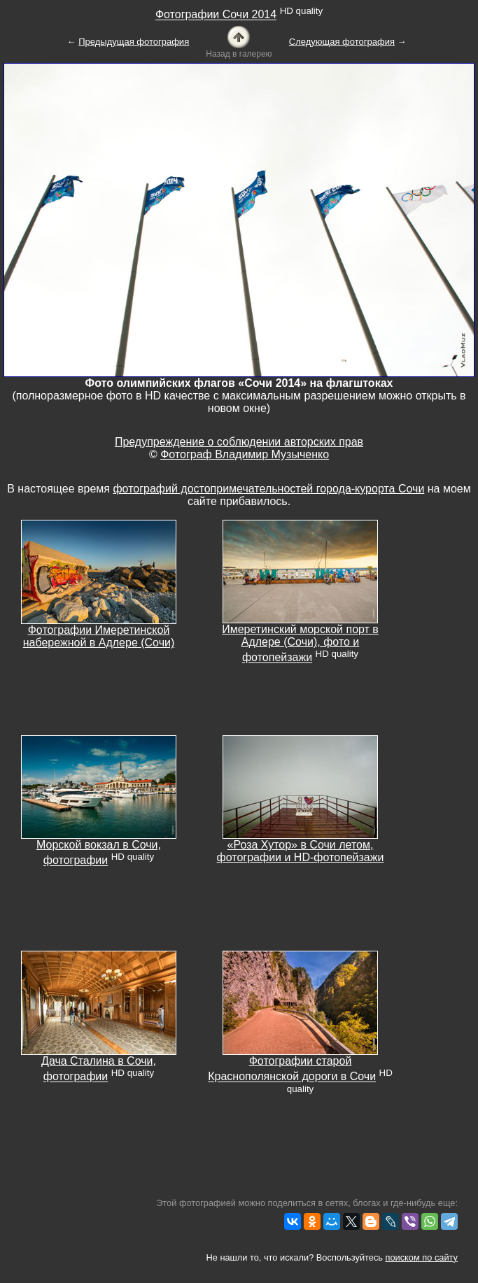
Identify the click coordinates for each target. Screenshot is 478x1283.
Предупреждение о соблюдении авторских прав (239, 442)
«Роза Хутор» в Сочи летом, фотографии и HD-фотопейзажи (300, 851)
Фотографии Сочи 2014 (215, 15)
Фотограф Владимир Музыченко (244, 454)
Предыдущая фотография (133, 41)
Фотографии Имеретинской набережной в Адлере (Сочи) (99, 636)
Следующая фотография (342, 41)
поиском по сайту (422, 1257)
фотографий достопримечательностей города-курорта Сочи (268, 489)
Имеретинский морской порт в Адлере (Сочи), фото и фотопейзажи (300, 643)
